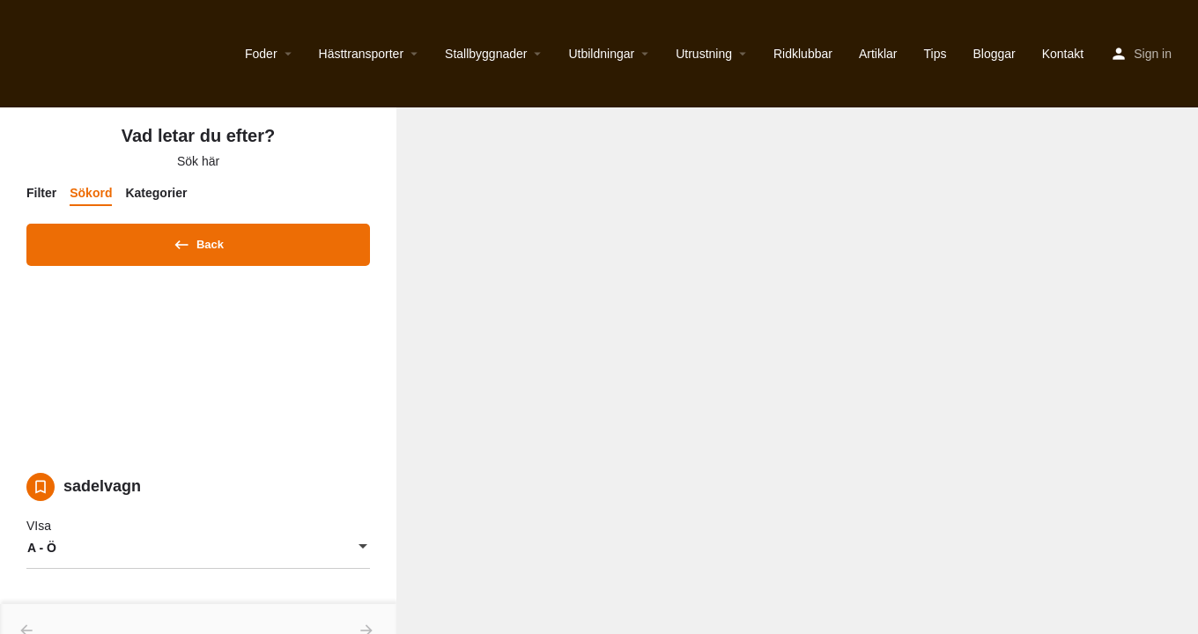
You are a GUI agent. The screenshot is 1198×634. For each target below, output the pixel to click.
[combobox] (198, 554)
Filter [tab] (41, 193)
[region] (797, 370)
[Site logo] (15, 54)
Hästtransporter (361, 54)
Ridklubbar (802, 54)
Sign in (1153, 54)
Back (198, 241)
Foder (261, 54)
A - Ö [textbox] (41, 554)
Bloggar (993, 54)
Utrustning (704, 54)
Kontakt (1062, 54)
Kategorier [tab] (156, 193)
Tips (935, 54)
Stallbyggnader (486, 54)
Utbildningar (601, 54)
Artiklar (878, 54)
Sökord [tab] (91, 193)
